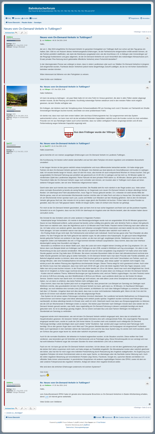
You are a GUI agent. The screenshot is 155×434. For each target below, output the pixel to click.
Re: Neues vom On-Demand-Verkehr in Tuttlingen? (65, 86)
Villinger (9, 107)
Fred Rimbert (101, 422)
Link (46, 397)
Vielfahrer (10, 37)
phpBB (59, 422)
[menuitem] (8, 18)
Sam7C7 (9, 143)
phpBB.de (87, 425)
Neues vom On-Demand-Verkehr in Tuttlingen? (33, 28)
